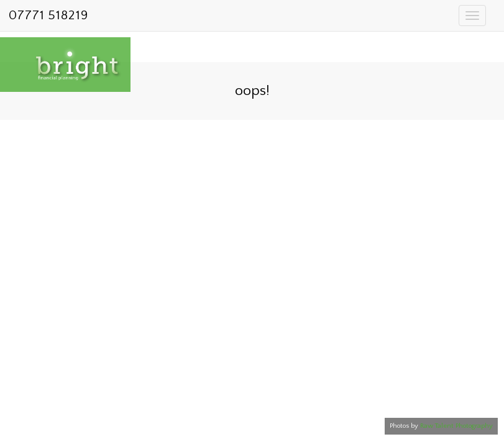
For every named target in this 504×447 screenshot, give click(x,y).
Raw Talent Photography (456, 426)
